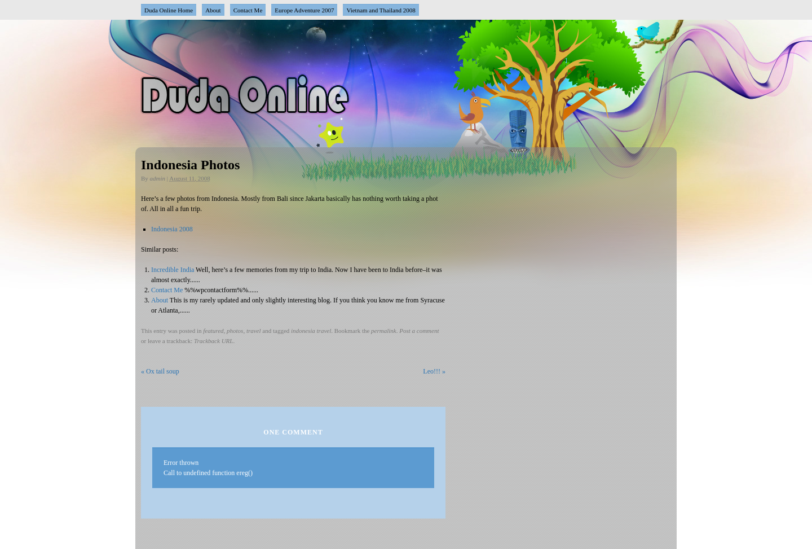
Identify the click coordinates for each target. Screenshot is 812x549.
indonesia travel (311, 330)
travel (253, 330)
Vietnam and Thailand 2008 (380, 10)
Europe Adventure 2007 (304, 10)
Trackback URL (213, 340)
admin (158, 178)
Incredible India (172, 270)
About (213, 10)
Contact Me (248, 10)
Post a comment (419, 330)
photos (235, 330)
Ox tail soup (160, 371)
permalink (383, 330)
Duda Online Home (168, 10)
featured (213, 330)
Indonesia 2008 (172, 229)
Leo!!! (434, 371)
